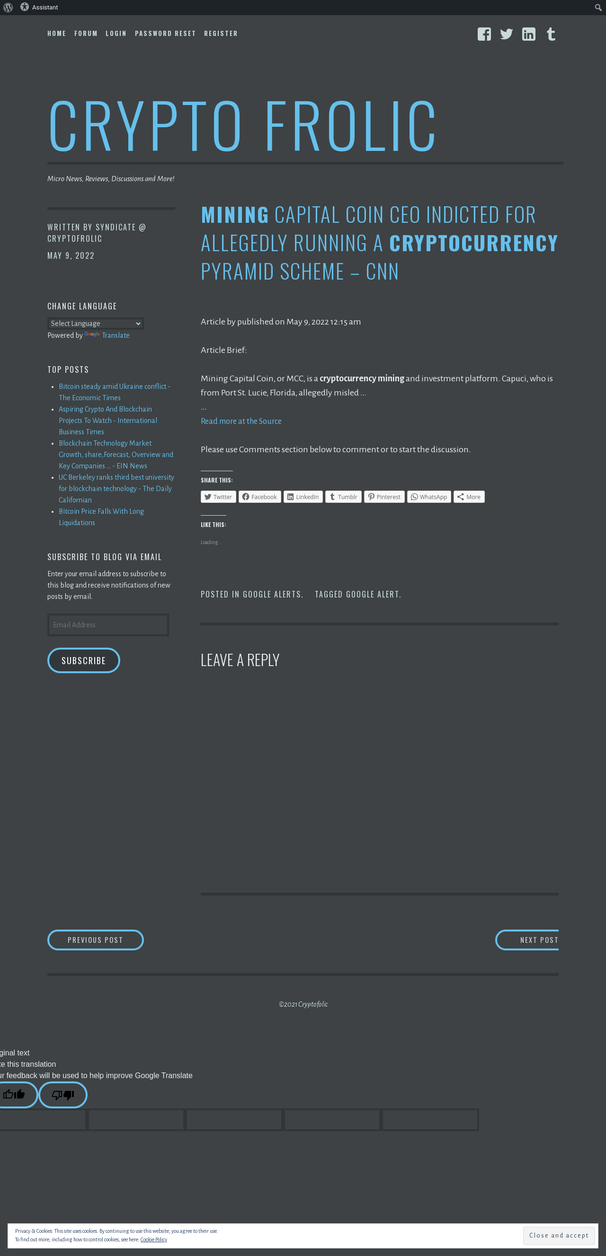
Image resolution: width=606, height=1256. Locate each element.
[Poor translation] (63, 1096)
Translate (107, 335)
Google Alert (372, 594)
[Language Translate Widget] (95, 323)
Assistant (39, 6)
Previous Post (116, 941)
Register (221, 33)
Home (56, 33)
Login (116, 33)
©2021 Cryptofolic (303, 1006)
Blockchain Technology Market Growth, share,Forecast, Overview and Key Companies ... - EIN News (116, 454)
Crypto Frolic (244, 123)
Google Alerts (272, 594)
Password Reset (165, 33)
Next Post (521, 941)
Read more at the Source (245, 421)
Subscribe (84, 660)
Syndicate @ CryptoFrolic (97, 232)
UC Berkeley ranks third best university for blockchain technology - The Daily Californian (116, 489)
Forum (86, 33)
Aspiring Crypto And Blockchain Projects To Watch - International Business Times (108, 420)
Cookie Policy (154, 1239)
